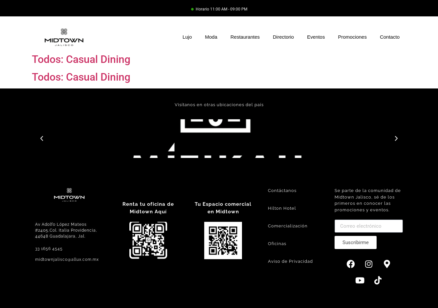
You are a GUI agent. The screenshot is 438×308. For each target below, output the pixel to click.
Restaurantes (245, 37)
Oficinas (277, 243)
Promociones (352, 37)
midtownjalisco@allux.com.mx (67, 259)
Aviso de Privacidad (290, 261)
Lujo (187, 37)
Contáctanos (282, 190)
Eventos (316, 37)
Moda (211, 37)
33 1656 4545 (49, 248)
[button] (41, 138)
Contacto (390, 37)
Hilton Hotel (282, 208)
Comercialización (288, 225)
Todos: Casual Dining (81, 59)
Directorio (283, 37)
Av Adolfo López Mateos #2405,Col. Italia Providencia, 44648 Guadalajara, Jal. (66, 230)
